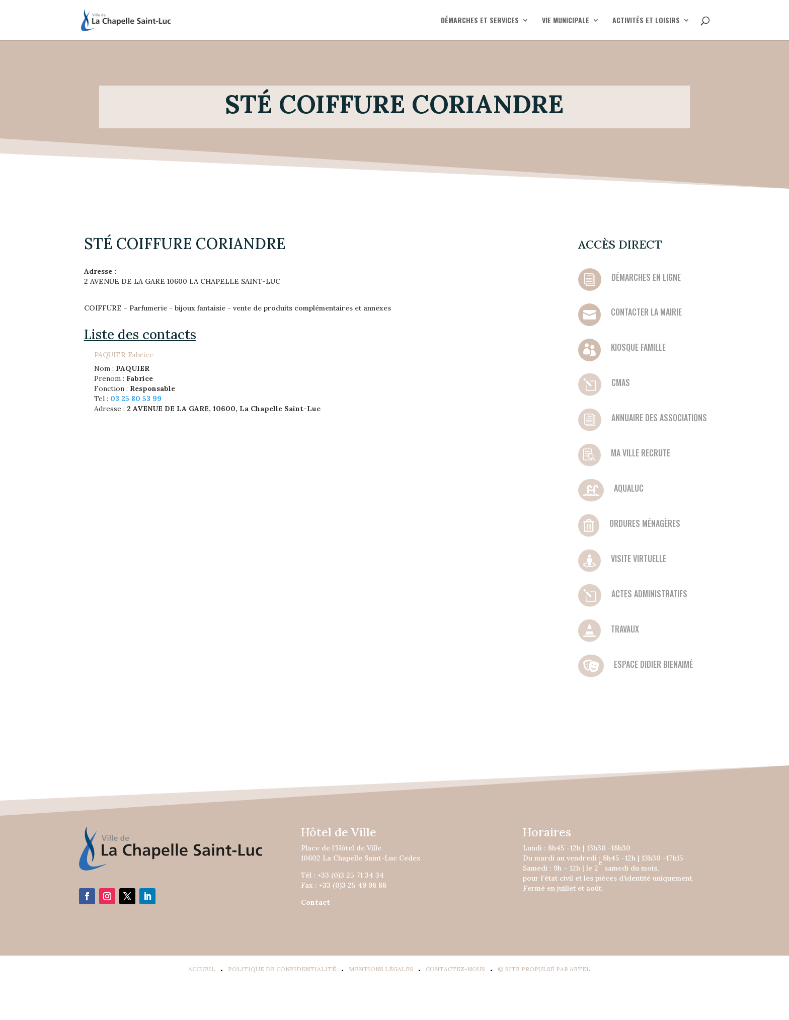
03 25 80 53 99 (136, 398)
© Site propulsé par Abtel (544, 969)
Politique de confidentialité (282, 969)
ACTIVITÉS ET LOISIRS (646, 21)
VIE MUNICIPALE (565, 21)
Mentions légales (381, 969)
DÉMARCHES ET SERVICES (480, 21)
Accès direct (620, 244)
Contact (315, 902)
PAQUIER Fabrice (123, 354)
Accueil (201, 969)
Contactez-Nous (455, 969)
